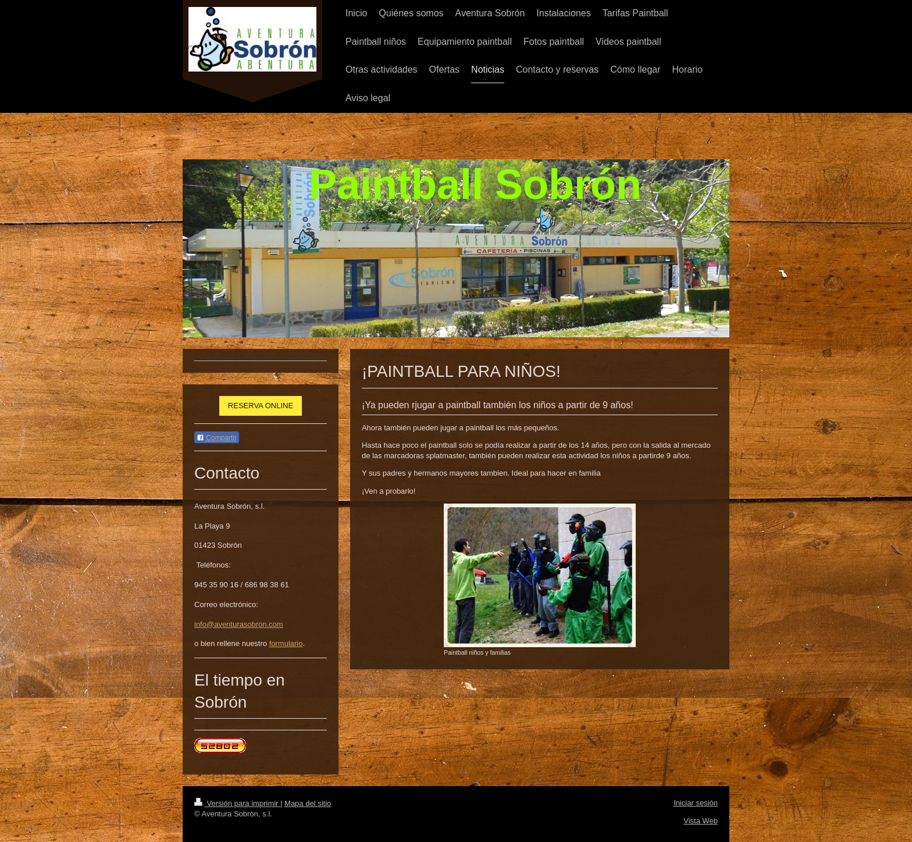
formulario (286, 643)
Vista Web (700, 820)
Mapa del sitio (307, 803)
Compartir (217, 438)
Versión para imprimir (237, 803)
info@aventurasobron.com (238, 624)
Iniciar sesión (696, 802)
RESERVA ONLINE (260, 405)
